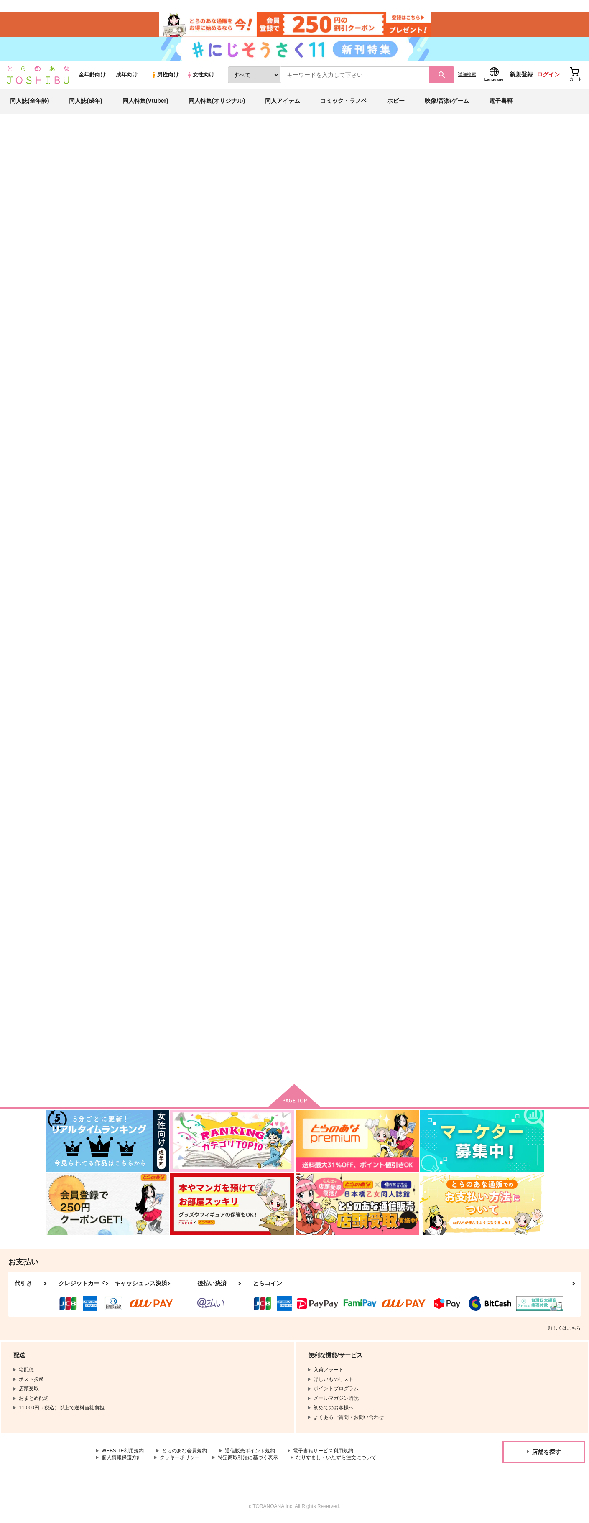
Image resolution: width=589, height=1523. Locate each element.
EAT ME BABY (486, 601)
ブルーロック (61, 186)
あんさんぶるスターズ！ (112, 186)
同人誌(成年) (85, 102)
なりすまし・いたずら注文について (336, 1459)
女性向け (200, 76)
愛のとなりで (238, 601)
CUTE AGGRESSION (167, 996)
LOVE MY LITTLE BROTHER (340, 796)
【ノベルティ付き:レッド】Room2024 (466, 178)
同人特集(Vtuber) (145, 102)
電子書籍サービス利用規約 (323, 1452)
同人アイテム (282, 102)
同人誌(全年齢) (29, 102)
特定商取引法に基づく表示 (248, 1459)
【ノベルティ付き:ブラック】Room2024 (351, 178)
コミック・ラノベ (343, 102)
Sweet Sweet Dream (411, 401)
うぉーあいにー (241, 996)
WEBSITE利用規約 (123, 1452)
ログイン (548, 75)
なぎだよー (481, 796)
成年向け (127, 76)
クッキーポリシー (180, 1459)
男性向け (165, 76)
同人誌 (94, 138)
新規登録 (521, 75)
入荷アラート (418, 160)
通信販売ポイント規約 (250, 1452)
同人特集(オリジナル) (217, 102)
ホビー (396, 102)
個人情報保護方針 (122, 1459)
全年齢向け (92, 76)
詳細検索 (467, 75)
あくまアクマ (320, 601)
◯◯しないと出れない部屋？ (421, 601)
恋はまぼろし (238, 796)
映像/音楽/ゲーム (447, 102)
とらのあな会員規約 (184, 1452)
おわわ (111, 178)
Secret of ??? (321, 996)
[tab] (237, 264)
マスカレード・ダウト (167, 796)
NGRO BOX (155, 601)
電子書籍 (501, 102)
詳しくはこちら (564, 1329)
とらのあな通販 (61, 138)
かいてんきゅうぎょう (331, 401)
